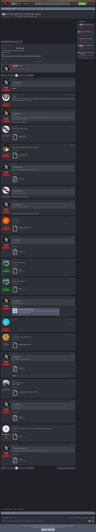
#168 (74, 200)
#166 (74, 163)
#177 (74, 380)
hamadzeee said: (18, 190)
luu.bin (20, 435)
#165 (74, 144)
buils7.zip (21, 459)
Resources (26, 3)
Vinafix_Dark (5, 517)
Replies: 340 (10, 45)
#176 (74, 353)
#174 (74, 319)
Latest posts (82, 21)
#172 (74, 278)
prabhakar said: (17, 166)
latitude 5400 (30, 16)
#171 (74, 260)
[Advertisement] (38, 30)
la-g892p (20, 16)
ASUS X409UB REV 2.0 (86, 31)
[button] (16, 3)
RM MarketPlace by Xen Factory (34, 520)
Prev (3, 75)
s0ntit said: (16, 356)
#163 (74, 109)
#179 (74, 425)
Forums (13, 3)
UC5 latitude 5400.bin (23, 154)
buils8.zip (21, 417)
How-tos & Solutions (84, 35)
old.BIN (20, 269)
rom (35, 16)
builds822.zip (22, 367)
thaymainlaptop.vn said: (19, 447)
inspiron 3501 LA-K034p (86, 24)
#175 (74, 334)
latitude (25, 16)
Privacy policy (85, 517)
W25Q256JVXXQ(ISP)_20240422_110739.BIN (28, 391)
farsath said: (17, 300)
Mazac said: (16, 239)
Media (19, 3)
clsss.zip (14, 88)
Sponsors (71, 517)
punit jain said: (17, 113)
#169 (74, 217)
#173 (74, 297)
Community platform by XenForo (13, 520)
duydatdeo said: (17, 404)
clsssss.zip (21, 178)
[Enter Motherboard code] (12, 42)
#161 (74, 79)
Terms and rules (77, 517)
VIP (32, 3)
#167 (74, 187)
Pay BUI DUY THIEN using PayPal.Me (26, 308)
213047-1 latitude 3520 (86, 38)
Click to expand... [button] (38, 61)
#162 (74, 94)
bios (16, 16)
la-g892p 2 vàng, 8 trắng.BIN (25, 344)
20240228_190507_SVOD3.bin (25, 227)
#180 (74, 444)
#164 (74, 126)
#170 (74, 236)
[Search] (53, 3)
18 (27, 75)
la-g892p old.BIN (22, 135)
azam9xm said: (17, 82)
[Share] (74, 45)
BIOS (81, 28)
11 (22, 75)
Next (31, 75)
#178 (74, 400)
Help (90, 517)
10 (19, 75)
